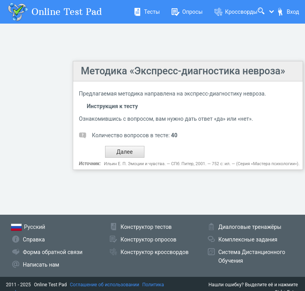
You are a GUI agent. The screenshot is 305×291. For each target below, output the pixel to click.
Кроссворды (235, 12)
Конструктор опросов (148, 239)
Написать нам (41, 265)
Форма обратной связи (53, 252)
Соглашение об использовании (104, 284)
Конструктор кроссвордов (154, 252)
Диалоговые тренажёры (249, 227)
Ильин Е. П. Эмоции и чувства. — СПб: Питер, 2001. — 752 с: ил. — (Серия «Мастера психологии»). (201, 163)
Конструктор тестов (146, 227)
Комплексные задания (247, 239)
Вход (287, 12)
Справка (34, 239)
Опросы (187, 12)
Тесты (146, 12)
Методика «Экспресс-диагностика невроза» (183, 71)
